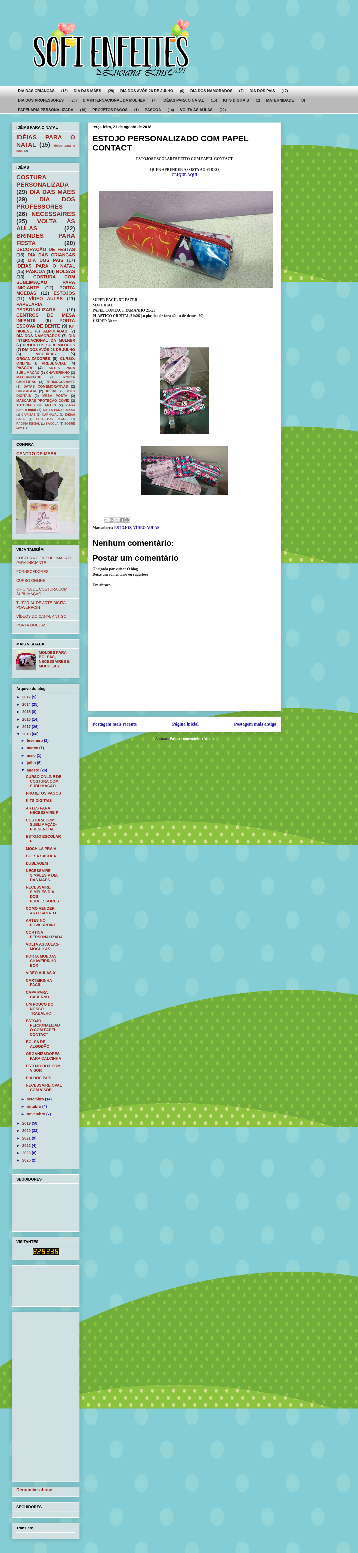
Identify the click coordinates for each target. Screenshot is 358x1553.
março (33, 748)
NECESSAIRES (53, 214)
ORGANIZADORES (33, 358)
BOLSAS (65, 271)
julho (32, 763)
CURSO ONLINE (30, 580)
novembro (36, 1114)
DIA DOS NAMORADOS (211, 91)
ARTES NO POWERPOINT (41, 922)
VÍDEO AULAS (146, 528)
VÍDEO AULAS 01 (41, 973)
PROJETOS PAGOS (110, 110)
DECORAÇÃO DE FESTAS (45, 249)
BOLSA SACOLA (41, 856)
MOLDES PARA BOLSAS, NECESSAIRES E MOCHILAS (54, 659)
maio (32, 755)
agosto (33, 770)
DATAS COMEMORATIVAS (45, 386)
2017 (27, 726)
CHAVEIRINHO (58, 373)
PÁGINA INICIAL (28, 423)
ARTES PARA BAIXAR (59, 410)
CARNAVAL (50, 414)
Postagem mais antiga (255, 724)
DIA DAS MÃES (87, 91)
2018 (27, 734)
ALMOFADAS (55, 331)
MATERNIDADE (280, 100)
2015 (27, 712)
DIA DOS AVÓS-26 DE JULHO (146, 91)
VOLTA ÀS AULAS (196, 110)
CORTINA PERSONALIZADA (44, 934)
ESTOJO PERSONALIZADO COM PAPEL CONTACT (43, 1028)
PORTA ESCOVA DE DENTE (45, 323)
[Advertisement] (33, 1284)
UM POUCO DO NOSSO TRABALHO (40, 1009)
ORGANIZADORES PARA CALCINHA (43, 1056)
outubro (34, 1106)
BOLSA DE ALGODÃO (38, 1044)
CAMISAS (28, 414)
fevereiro (35, 740)
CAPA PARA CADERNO (37, 994)
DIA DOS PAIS (262, 91)
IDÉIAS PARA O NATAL (183, 100)
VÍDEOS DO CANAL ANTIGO (41, 616)
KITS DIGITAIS (236, 100)
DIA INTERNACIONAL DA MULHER (114, 100)
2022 (27, 1145)
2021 (27, 1138)
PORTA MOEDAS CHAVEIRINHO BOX (41, 961)
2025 (27, 1160)
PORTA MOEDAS (31, 625)
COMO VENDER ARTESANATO (41, 910)
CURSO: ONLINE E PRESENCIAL (45, 360)
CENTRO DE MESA (36, 453)
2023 (27, 1153)
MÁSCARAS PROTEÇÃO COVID (42, 401)
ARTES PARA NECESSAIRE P (42, 810)
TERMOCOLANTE (60, 382)
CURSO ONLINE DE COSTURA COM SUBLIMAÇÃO (43, 781)
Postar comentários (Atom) (192, 739)
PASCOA (24, 368)
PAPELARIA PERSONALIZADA (45, 110)
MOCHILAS (46, 354)
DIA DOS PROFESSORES (41, 100)
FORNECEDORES (32, 571)
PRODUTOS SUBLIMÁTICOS (49, 345)
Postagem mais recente (114, 724)
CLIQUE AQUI (184, 175)
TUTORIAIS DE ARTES (36, 405)
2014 (27, 704)
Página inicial (185, 724)
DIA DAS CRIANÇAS (36, 91)
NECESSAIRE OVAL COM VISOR (44, 1087)
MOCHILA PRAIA (41, 848)
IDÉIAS (51, 391)
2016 (27, 719)
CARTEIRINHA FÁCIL (39, 982)
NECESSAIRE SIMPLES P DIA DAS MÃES (42, 875)
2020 (27, 1130)
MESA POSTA (54, 396)
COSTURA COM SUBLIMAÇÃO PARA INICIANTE (45, 282)
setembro (36, 1099)
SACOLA (52, 423)
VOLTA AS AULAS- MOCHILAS (43, 946)
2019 (27, 1123)
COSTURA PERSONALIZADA (42, 181)
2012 (27, 697)
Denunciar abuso (34, 1489)
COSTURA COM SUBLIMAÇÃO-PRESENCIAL (41, 825)
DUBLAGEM (26, 391)
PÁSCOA (153, 110)
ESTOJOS (122, 528)
